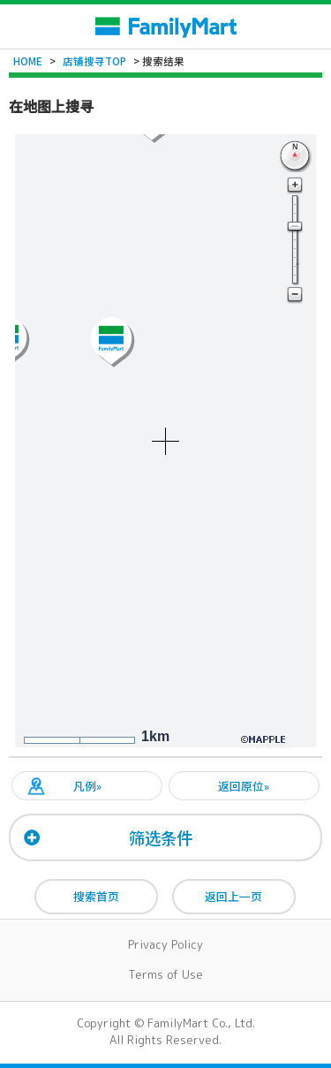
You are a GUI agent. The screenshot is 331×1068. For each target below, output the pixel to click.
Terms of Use (165, 974)
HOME (27, 61)
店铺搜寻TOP (94, 61)
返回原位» (243, 785)
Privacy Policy (165, 944)
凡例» (87, 785)
